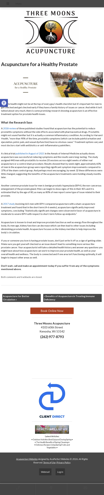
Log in (60, 471)
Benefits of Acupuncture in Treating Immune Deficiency (69, 298)
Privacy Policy (63, 462)
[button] (4, 103)
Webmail (45, 471)
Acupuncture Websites (27, 459)
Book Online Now (52, 311)
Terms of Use (49, 462)
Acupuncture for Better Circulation (16, 298)
